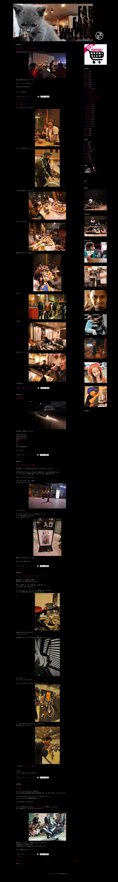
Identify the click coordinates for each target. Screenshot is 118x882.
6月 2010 (89, 115)
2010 (87, 86)
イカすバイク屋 (27, 766)
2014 (87, 77)
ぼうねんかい (22, 104)
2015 (87, 75)
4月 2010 (89, 119)
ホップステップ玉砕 (25, 465)
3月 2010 (89, 121)
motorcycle (88, 149)
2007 (87, 133)
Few (87, 183)
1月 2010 (89, 126)
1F (86, 153)
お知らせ (20, 398)
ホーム (48, 861)
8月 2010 (89, 110)
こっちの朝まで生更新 (39, 807)
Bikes (87, 155)
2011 (87, 84)
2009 (87, 128)
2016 (87, 73)
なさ (18, 787)
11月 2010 (90, 104)
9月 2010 (89, 108)
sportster (88, 161)
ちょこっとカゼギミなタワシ (30, 576)
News (21, 457)
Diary (21, 98)
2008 (87, 131)
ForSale (88, 159)
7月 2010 (89, 112)
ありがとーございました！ (29, 48)
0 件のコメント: (32, 96)
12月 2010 (90, 88)
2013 (87, 80)
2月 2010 (89, 123)
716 (96, 168)
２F (86, 144)
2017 (87, 71)
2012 (87, 82)
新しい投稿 (19, 861)
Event (87, 148)
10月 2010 (90, 106)
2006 (87, 135)
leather (87, 157)
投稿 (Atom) (22, 863)
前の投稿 (76, 861)
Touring (87, 151)
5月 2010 (89, 117)
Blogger (67, 873)
